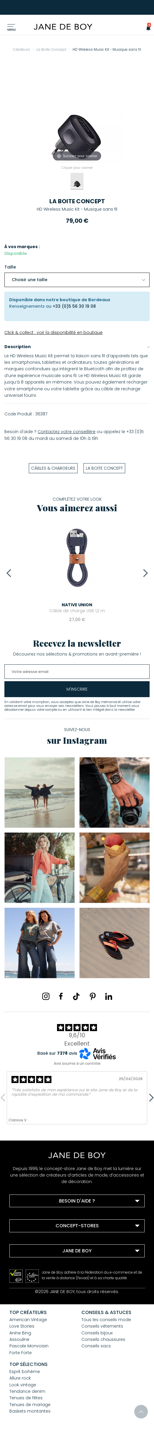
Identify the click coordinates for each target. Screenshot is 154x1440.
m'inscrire (77, 689)
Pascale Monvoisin (28, 1346)
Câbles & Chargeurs (53, 468)
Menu (11, 29)
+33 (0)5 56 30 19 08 (74, 306)
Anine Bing (20, 1333)
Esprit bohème (24, 1372)
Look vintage (22, 1385)
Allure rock (20, 1378)
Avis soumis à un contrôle (77, 1063)
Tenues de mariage (30, 1405)
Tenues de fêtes (26, 1398)
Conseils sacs (96, 1346)
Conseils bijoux (97, 1333)
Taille (10, 267)
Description (17, 347)
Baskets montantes (30, 1411)
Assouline (19, 1339)
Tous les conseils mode (106, 1320)
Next (144, 573)
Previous (10, 573)
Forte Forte (20, 1353)
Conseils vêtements (102, 1326)
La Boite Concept (77, 201)
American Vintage (28, 1320)
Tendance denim (27, 1391)
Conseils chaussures (103, 1339)
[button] (146, 28)
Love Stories (21, 1326)
